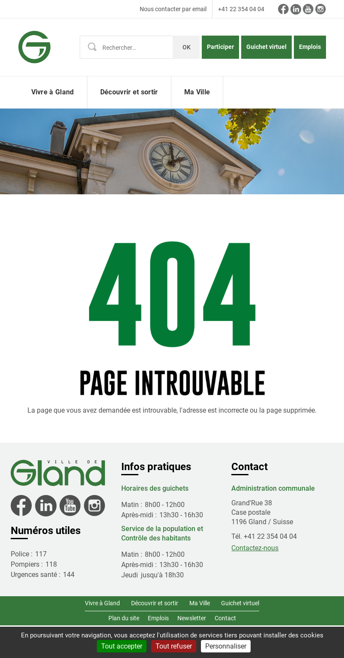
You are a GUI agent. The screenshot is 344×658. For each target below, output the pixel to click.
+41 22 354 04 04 (241, 9)
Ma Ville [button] (197, 92)
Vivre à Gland (102, 603)
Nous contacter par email (173, 9)
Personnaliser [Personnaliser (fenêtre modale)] (225, 646)
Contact (225, 618)
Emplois (310, 46)
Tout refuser (174, 646)
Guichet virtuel (266, 46)
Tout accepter (121, 646)
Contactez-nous (254, 548)
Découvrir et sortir (154, 603)
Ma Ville (199, 603)
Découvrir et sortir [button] (129, 92)
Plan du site (123, 618)
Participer (220, 46)
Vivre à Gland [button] (52, 92)
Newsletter (191, 618)
